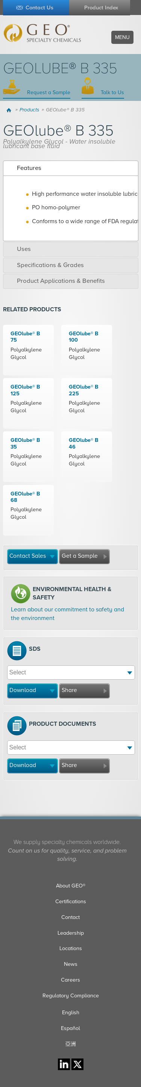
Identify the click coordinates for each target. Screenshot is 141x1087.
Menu (122, 37)
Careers (70, 980)
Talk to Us (111, 92)
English (70, 1012)
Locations (70, 948)
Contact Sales (27, 556)
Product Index (101, 8)
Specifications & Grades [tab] (45, 265)
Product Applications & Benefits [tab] (55, 281)
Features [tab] (23, 168)
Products (29, 110)
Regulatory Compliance (70, 995)
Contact (70, 917)
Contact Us (39, 8)
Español (70, 1028)
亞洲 (70, 1044)
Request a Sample (48, 92)
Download (22, 690)
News (70, 964)
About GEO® (70, 886)
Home (10, 110)
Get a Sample (80, 556)
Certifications (70, 901)
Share (69, 690)
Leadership (71, 933)
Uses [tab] (18, 249)
